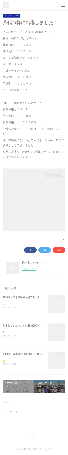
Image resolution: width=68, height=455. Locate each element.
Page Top (34, 435)
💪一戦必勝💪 (9, 361)
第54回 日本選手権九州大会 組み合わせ (26, 354)
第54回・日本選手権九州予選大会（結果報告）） (30, 297)
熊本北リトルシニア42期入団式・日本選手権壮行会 (31, 326)
